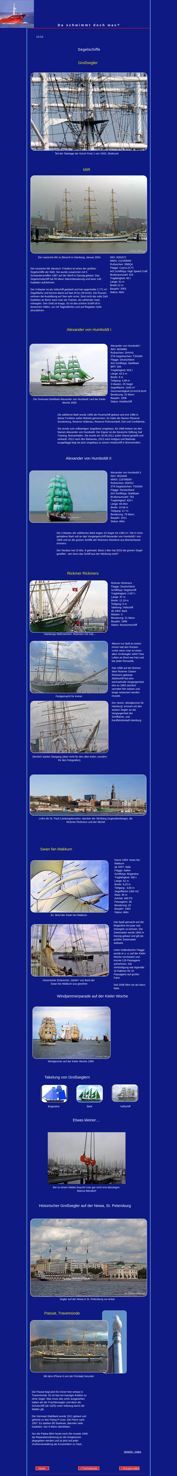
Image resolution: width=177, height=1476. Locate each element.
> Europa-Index (129, 1468)
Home (42, 1468)
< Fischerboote (88, 1468)
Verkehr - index (132, 1451)
